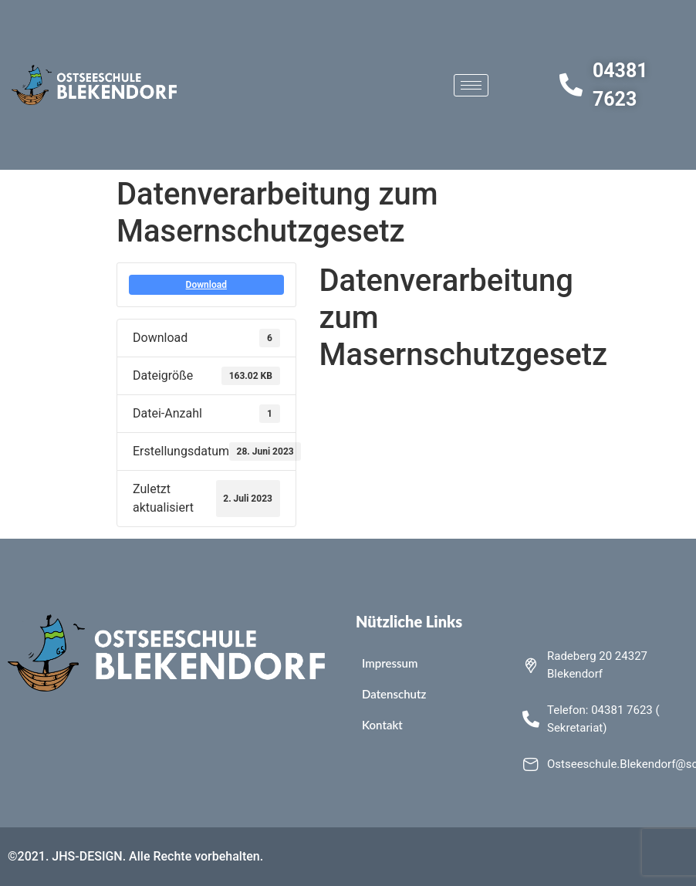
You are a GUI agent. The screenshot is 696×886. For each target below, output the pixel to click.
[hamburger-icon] (471, 85)
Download (206, 284)
